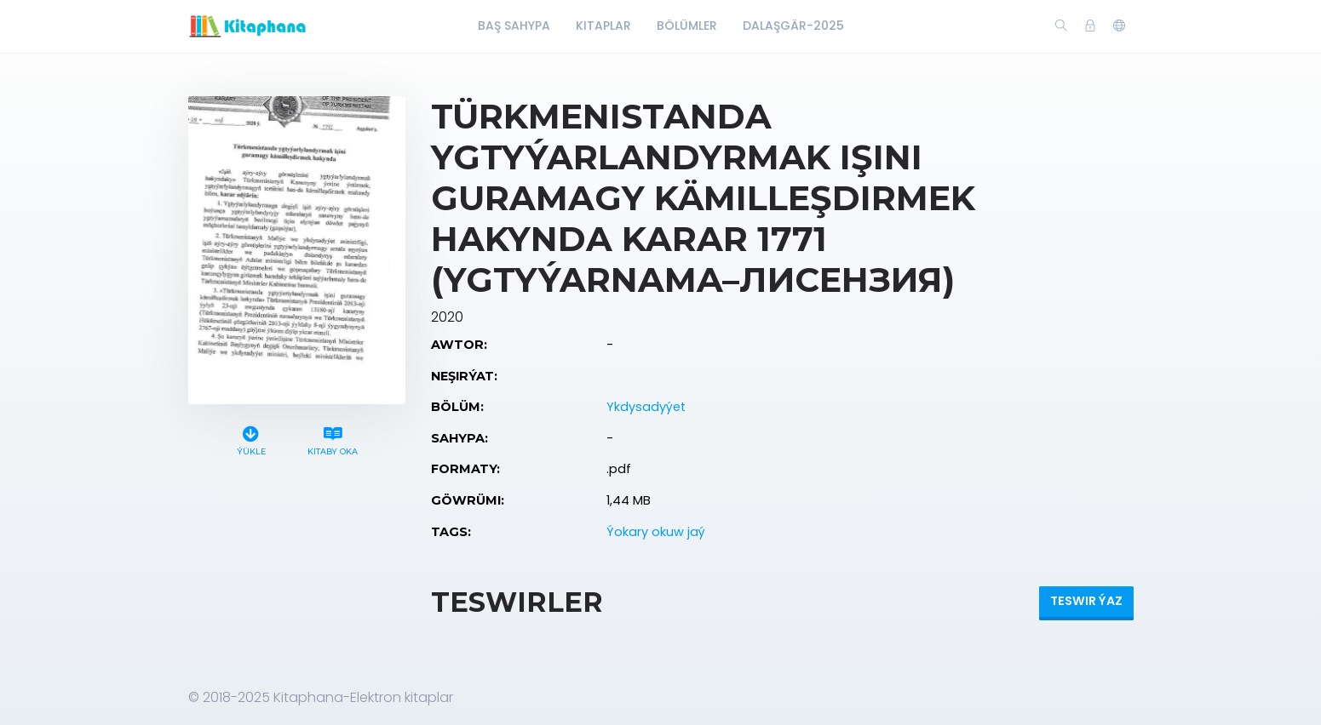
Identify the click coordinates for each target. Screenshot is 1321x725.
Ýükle (250, 438)
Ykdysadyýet (646, 406)
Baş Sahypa (514, 25)
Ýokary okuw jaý (655, 531)
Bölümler (687, 25)
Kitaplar (603, 25)
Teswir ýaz (1086, 600)
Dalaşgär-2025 (793, 25)
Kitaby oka (332, 438)
